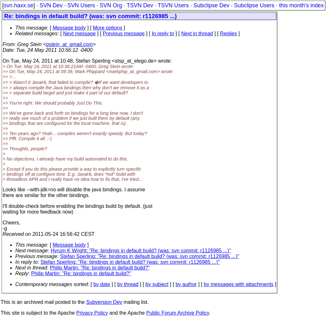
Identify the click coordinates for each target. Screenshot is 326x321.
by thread (127, 284)
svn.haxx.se (18, 5)
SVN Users (81, 5)
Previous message (124, 33)
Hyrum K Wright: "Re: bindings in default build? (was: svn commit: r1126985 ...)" (141, 250)
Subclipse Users (254, 5)
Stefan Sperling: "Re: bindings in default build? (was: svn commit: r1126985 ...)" (149, 256)
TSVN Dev (140, 5)
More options (108, 28)
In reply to (163, 33)
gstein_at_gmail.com (69, 44)
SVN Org (111, 5)
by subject (156, 284)
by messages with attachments (238, 284)
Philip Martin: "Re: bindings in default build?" (100, 267)
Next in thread (197, 33)
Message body (69, 28)
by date (101, 284)
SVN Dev (50, 5)
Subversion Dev (104, 302)
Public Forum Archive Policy (177, 313)
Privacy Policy (92, 313)
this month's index (301, 5)
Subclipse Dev (211, 5)
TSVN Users (173, 5)
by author (186, 284)
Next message (79, 33)
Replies (228, 33)
